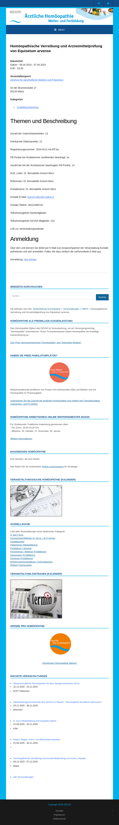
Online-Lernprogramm (53, 466)
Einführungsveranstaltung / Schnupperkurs (31, 562)
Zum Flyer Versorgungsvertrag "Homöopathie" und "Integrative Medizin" (45, 342)
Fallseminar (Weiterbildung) (24, 545)
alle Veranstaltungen (23, 777)
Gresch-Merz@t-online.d (40, 197)
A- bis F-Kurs (16, 535)
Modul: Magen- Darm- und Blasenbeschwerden (36, 739)
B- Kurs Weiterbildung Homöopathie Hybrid (34, 721)
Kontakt (59, 810)
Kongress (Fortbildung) (21, 558)
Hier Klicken (30, 259)
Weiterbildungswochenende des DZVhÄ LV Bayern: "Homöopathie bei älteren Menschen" (57, 702)
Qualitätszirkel (17, 541)
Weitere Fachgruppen (21, 565)
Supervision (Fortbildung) (22, 555)
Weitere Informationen (21, 438)
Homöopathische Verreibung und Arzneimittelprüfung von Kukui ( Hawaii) (49, 758)
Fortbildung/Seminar (28, 107)
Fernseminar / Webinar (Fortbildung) (28, 551)
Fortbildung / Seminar (21, 548)
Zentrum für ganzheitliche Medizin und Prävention (36, 79)
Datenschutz (59, 818)
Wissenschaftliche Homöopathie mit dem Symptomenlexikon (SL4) (46, 683)
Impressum (59, 814)
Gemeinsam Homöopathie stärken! (59, 663)
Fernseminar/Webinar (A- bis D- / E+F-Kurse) (32, 538)
